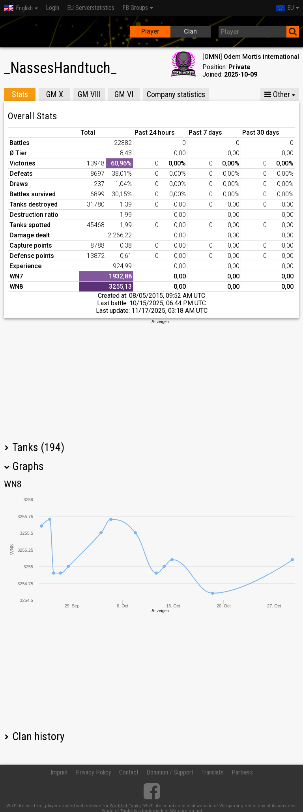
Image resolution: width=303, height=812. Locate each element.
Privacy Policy (93, 772)
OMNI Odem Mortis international (250, 56)
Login (52, 7)
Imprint (59, 772)
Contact (128, 772)
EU (285, 7)
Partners (242, 772)
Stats (20, 94)
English (18, 8)
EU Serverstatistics (90, 7)
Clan (190, 31)
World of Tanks (125, 805)
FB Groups (135, 7)
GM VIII (89, 94)
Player (150, 31)
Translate (212, 772)
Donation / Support (169, 772)
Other (277, 94)
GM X (54, 94)
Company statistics (176, 94)
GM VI (123, 94)
